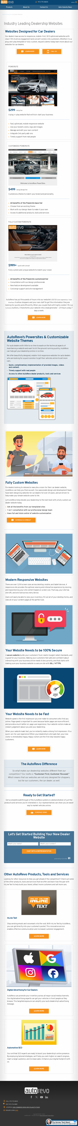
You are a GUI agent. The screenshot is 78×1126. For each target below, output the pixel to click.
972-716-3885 (13, 1104)
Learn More (39, 936)
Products (8, 14)
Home (3, 14)
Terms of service (43, 1115)
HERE (16, 1110)
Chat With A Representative (39, 851)
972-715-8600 (13, 1101)
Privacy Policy (51, 1115)
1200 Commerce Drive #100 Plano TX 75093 (26, 1107)
